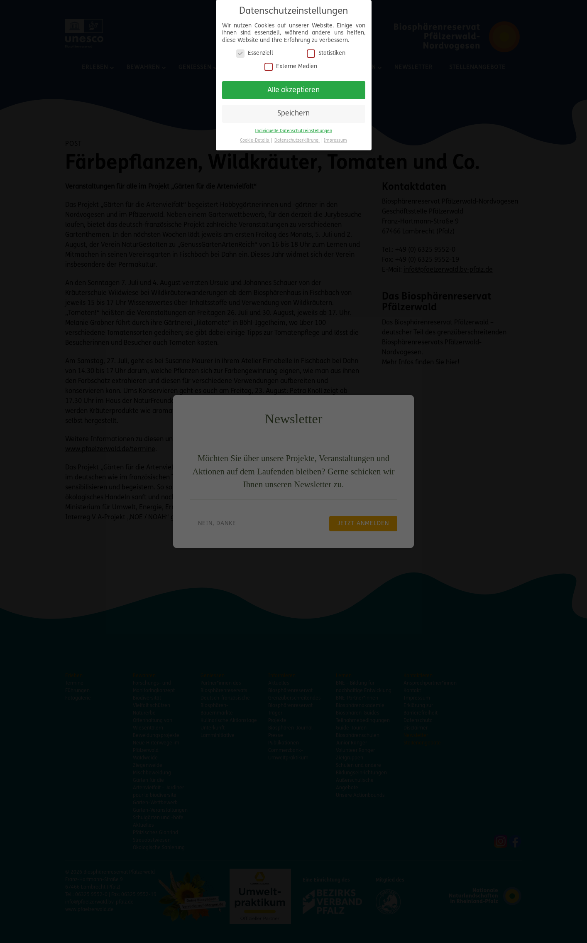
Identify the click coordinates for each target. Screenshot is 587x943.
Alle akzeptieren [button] (293, 87)
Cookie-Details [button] (255, 137)
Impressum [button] (335, 137)
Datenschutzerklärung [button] (297, 137)
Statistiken (326, 50)
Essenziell (254, 50)
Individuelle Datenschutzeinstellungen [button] (293, 128)
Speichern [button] (293, 110)
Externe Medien (290, 64)
